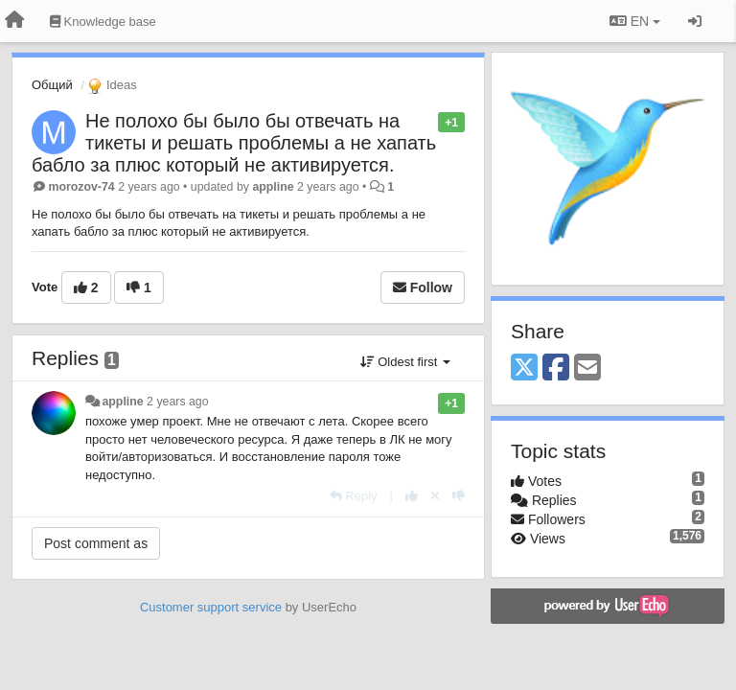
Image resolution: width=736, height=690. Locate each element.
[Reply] (354, 496)
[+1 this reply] (411, 496)
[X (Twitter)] (524, 368)
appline (272, 187)
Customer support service (211, 607)
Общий (52, 85)
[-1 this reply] (458, 496)
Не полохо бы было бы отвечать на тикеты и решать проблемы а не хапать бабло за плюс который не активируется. (234, 142)
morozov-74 (81, 187)
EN (635, 21)
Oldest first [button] (405, 362)
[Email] (587, 368)
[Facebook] (555, 368)
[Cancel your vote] (435, 496)
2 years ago (178, 401)
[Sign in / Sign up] (695, 21)
